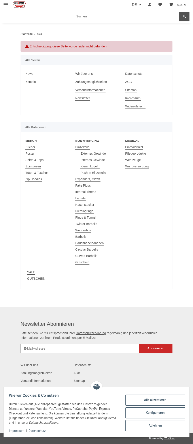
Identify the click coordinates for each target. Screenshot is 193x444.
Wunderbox (83, 230)
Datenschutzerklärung (91, 333)
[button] (150, 4)
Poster (29, 153)
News (29, 73)
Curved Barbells (86, 256)
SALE (31, 272)
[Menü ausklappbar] (6, 3)
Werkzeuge (133, 160)
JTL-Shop (169, 438)
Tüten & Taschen (37, 172)
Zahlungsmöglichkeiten (91, 82)
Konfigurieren (153, 412)
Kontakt (30, 82)
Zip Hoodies (33, 179)
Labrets (80, 198)
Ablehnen (153, 425)
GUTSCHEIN (36, 278)
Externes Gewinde (93, 153)
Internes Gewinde (93, 160)
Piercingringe (84, 211)
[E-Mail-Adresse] (80, 348)
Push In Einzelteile (93, 172)
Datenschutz (39, 431)
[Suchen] (126, 16)
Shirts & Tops (34, 160)
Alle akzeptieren (153, 400)
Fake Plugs (83, 185)
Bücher (30, 147)
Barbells (81, 236)
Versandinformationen (90, 90)
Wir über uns (84, 73)
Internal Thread (85, 192)
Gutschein (82, 262)
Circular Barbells (86, 249)
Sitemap (130, 90)
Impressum (18, 431)
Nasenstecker (84, 204)
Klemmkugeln (90, 166)
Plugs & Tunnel (85, 217)
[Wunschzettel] (160, 4)
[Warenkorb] (177, 4)
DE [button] (134, 5)
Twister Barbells (86, 224)
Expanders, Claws (87, 179)
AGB (128, 82)
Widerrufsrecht (135, 106)
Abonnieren (156, 348)
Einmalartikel (134, 147)
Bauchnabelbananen (89, 243)
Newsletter (82, 98)
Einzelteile (82, 147)
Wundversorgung (137, 166)
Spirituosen (33, 166)
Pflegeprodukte (135, 153)
